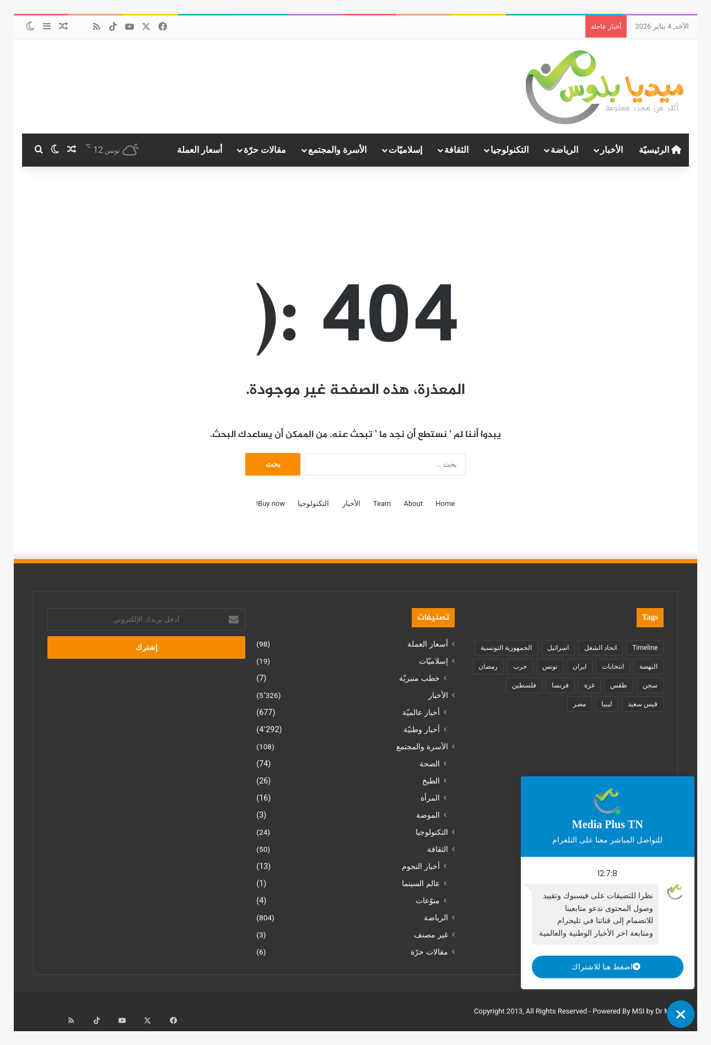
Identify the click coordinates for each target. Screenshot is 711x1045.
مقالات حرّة (265, 150)
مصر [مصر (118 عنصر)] (579, 704)
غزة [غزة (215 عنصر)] (589, 685)
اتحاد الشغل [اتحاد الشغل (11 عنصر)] (600, 648)
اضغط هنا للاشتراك (598, 967)
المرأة (430, 797)
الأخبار (611, 150)
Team (382, 503)
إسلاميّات (405, 150)
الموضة (428, 815)
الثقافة (456, 150)
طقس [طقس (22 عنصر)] (618, 685)
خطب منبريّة (419, 678)
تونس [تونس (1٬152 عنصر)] (549, 666)
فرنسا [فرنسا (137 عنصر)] (560, 685)
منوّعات (428, 900)
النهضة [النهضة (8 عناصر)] (648, 666)
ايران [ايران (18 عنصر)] (579, 666)
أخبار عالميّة (421, 712)
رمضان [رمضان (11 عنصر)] (488, 666)
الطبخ (431, 780)
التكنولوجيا (510, 150)
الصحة (429, 763)
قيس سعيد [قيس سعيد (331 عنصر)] (643, 704)
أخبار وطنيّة (421, 729)
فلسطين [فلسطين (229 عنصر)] (524, 685)
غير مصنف (431, 934)
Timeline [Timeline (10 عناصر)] (645, 648)
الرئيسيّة (660, 150)
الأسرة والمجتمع (337, 150)
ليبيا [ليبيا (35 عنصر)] (606, 704)
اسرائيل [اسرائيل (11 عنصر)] (558, 648)
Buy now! (270, 503)
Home (445, 503)
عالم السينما (421, 883)
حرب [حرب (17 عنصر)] (520, 666)
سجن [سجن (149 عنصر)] (650, 685)
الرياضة (564, 150)
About (413, 503)
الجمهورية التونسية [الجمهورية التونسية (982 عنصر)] (506, 648)
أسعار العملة (199, 150)
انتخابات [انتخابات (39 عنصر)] (613, 666)
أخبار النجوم (421, 866)
